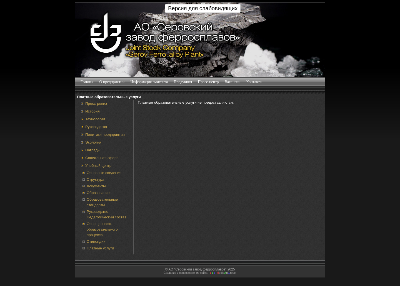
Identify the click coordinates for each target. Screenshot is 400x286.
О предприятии (112, 82)
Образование (98, 193)
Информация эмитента (149, 82)
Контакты (254, 82)
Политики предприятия (105, 134)
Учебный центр (98, 166)
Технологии (95, 119)
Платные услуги (100, 248)
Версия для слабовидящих (203, 8)
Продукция (183, 82)
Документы (96, 186)
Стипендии (96, 241)
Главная (87, 82)
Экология (93, 142)
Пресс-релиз (96, 103)
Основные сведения (104, 173)
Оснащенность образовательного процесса (102, 229)
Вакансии (232, 82)
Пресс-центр (208, 82)
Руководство (96, 127)
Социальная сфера (102, 158)
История (92, 111)
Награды (92, 150)
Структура (95, 179)
